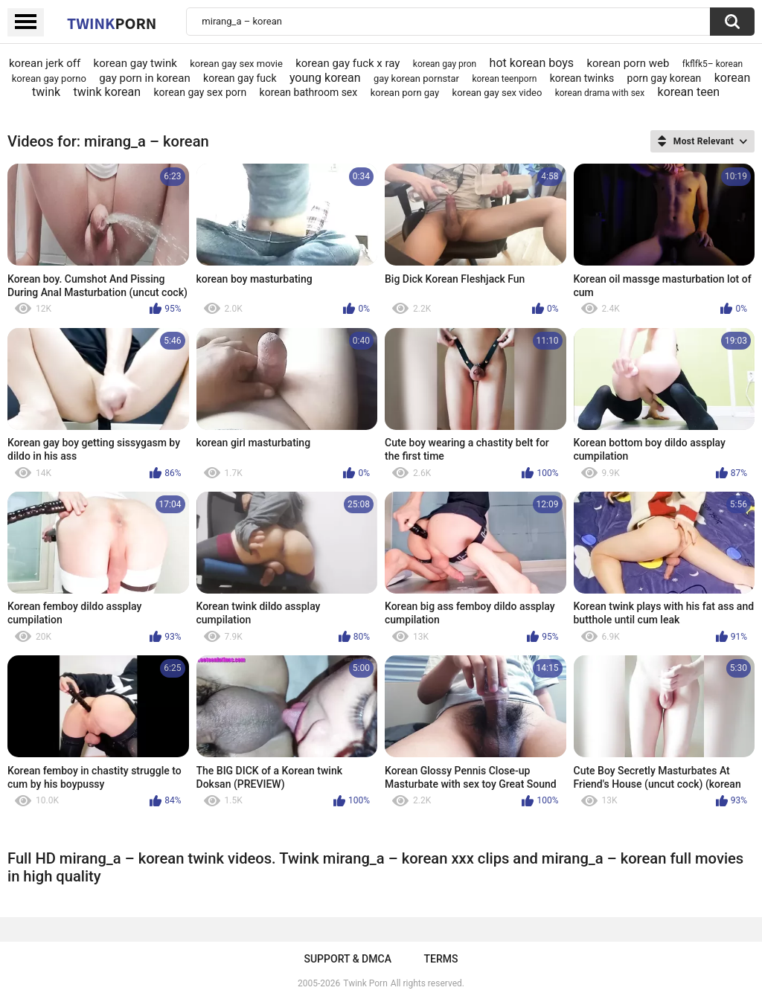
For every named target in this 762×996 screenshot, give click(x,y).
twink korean (107, 92)
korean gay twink (135, 63)
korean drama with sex (600, 93)
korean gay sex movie (236, 63)
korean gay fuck (239, 78)
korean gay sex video (497, 92)
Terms (441, 959)
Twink (111, 23)
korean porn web (627, 63)
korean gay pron (444, 64)
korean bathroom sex (309, 92)
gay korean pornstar (416, 78)
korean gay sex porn (199, 92)
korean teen (689, 92)
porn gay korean (664, 78)
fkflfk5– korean (712, 64)
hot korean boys (532, 63)
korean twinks (582, 78)
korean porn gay (405, 92)
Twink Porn (365, 983)
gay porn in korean (144, 78)
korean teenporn (504, 79)
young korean (325, 78)
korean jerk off (44, 63)
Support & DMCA (347, 959)
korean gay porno (49, 78)
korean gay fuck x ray (347, 63)
